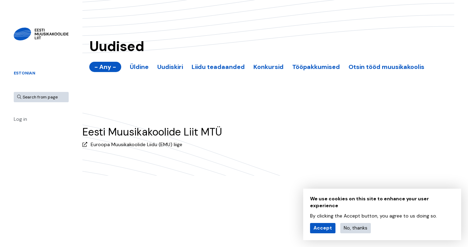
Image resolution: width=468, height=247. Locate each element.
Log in (20, 119)
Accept (322, 228)
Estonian (24, 73)
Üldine (139, 67)
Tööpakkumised (316, 67)
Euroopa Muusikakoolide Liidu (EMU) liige (136, 144)
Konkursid (268, 67)
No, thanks (355, 228)
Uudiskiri (170, 67)
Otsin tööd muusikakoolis (386, 67)
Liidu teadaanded (218, 67)
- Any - (105, 67)
